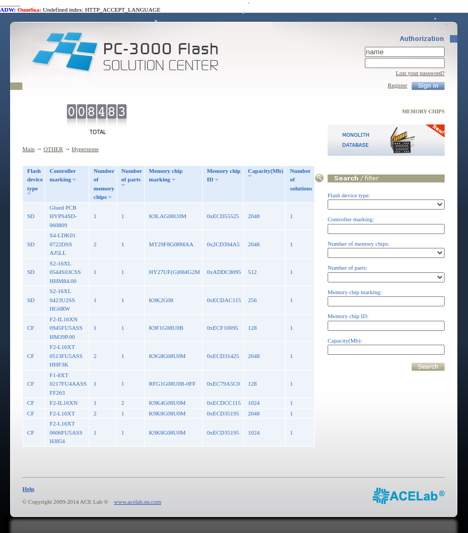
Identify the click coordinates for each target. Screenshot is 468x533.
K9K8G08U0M (167, 413)
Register (397, 85)
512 (252, 272)
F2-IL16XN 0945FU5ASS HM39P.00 (65, 328)
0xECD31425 (223, 356)
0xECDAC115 (224, 300)
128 (252, 327)
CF (30, 327)
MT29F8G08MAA (171, 244)
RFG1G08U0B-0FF (172, 383)
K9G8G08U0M (167, 356)
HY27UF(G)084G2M (174, 272)
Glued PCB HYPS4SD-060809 (63, 216)
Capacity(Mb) (265, 171)
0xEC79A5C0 (223, 383)
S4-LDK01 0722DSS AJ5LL (62, 244)
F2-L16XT (62, 413)
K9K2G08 (161, 300)
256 (252, 300)
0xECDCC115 (224, 402)
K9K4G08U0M (167, 402)
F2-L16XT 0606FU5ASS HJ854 (65, 432)
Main (28, 149)
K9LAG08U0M (167, 216)
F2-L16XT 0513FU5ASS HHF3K (65, 356)
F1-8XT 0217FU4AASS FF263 (68, 384)
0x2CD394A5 (223, 244)
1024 (254, 402)
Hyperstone (85, 149)
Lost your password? (420, 73)
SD (31, 216)
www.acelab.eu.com (137, 501)
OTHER (53, 149)
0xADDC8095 (224, 272)
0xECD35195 (223, 413)
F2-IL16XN (63, 402)
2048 (254, 216)
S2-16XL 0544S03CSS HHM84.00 (65, 272)
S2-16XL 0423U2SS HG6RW (62, 300)
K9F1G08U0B (166, 327)
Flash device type (35, 179)
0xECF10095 (222, 327)
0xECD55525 (223, 216)
